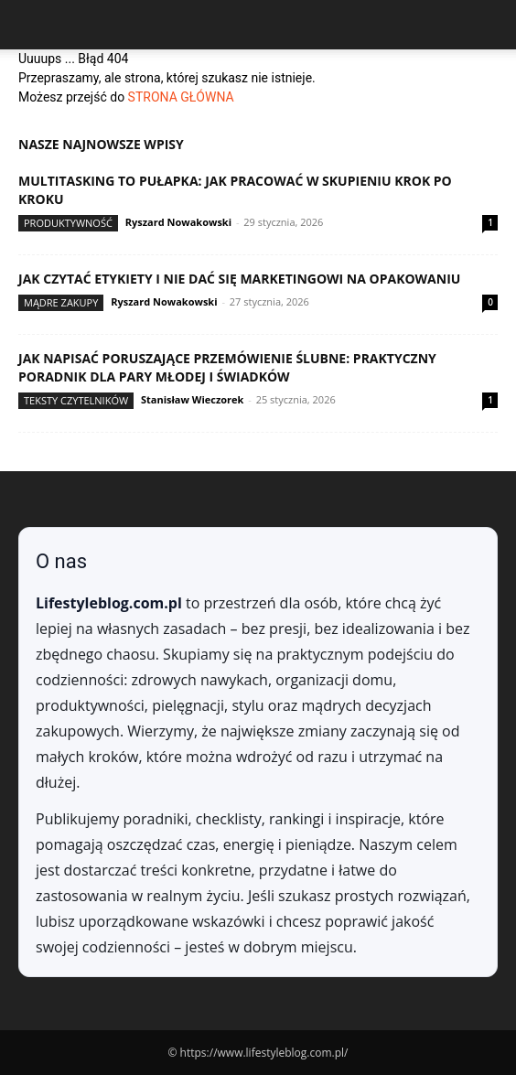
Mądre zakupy (61, 302)
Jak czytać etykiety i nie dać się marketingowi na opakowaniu (239, 278)
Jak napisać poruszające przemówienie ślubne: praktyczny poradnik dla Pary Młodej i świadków (227, 367)
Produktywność (68, 223)
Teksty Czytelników (76, 400)
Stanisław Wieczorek (192, 399)
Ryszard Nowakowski (178, 222)
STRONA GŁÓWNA (181, 97)
